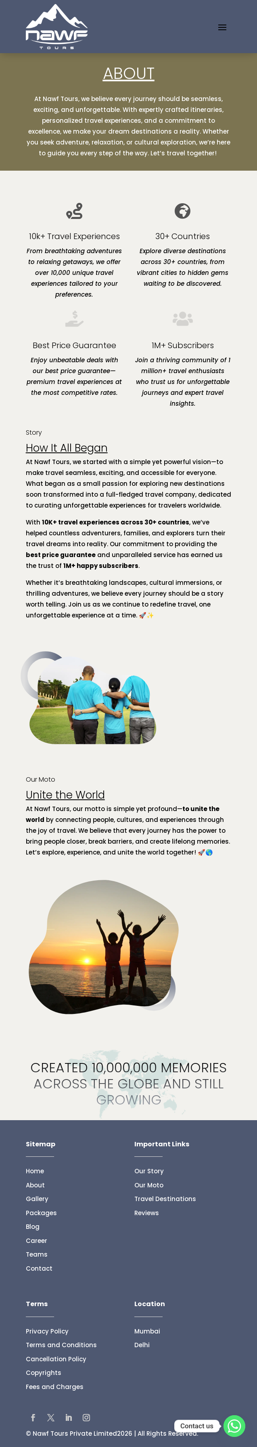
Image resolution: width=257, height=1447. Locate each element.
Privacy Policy (47, 1331)
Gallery (37, 1199)
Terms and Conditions (61, 1345)
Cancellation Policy (56, 1359)
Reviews (146, 1213)
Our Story (149, 1171)
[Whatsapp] (234, 1426)
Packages (41, 1213)
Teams (37, 1254)
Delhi (142, 1345)
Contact (39, 1268)
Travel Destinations (165, 1199)
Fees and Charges (55, 1387)
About (35, 1185)
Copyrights (43, 1373)
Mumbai (147, 1331)
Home (35, 1171)
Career (36, 1240)
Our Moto (148, 1185)
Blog (33, 1226)
